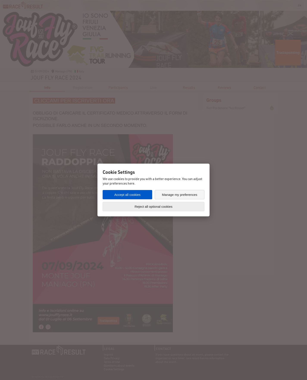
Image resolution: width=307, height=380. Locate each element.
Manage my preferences (179, 194)
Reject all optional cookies (153, 206)
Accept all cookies (127, 194)
